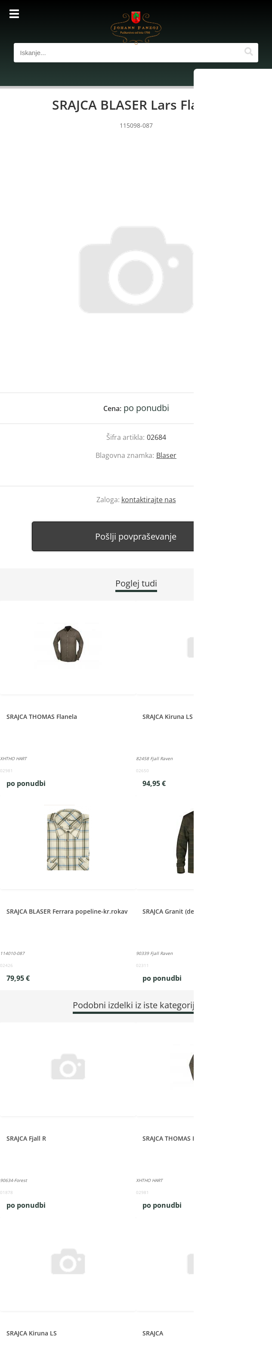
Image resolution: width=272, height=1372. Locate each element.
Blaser (166, 455)
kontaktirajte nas (148, 499)
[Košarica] (249, 15)
